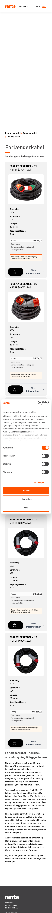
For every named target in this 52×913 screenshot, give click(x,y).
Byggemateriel (30, 133)
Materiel (17, 133)
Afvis (26, 508)
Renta (8, 133)
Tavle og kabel (13, 136)
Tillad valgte (26, 499)
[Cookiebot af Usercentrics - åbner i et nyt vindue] (37, 403)
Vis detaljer (39, 482)
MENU (38, 6)
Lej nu (14, 271)
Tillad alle (26, 491)
